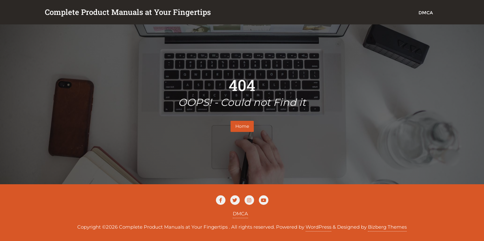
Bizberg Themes (387, 227)
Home (242, 126)
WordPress (318, 227)
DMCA (240, 214)
